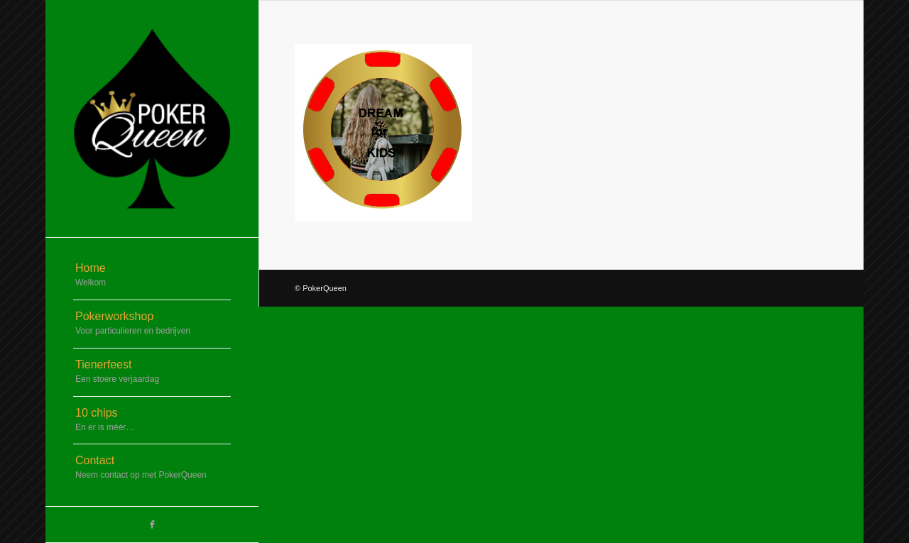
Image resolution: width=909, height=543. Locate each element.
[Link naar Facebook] (151, 524)
